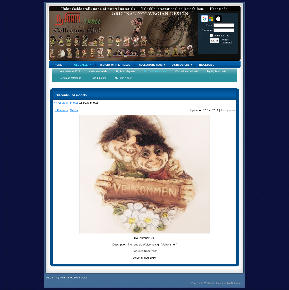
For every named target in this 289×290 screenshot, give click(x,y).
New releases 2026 (70, 71)
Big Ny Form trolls (216, 71)
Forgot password (227, 40)
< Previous (61, 110)
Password (206, 30)
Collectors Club (151, 64)
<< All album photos (66, 102)
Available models (98, 71)
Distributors (180, 64)
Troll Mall (206, 64)
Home (58, 64)
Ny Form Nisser (123, 78)
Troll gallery (81, 64)
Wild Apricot (210, 283)
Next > (74, 110)
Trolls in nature (98, 78)
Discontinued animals (186, 71)
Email (208, 25)
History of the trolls (115, 64)
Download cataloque (70, 78)
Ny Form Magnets (125, 71)
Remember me (221, 35)
